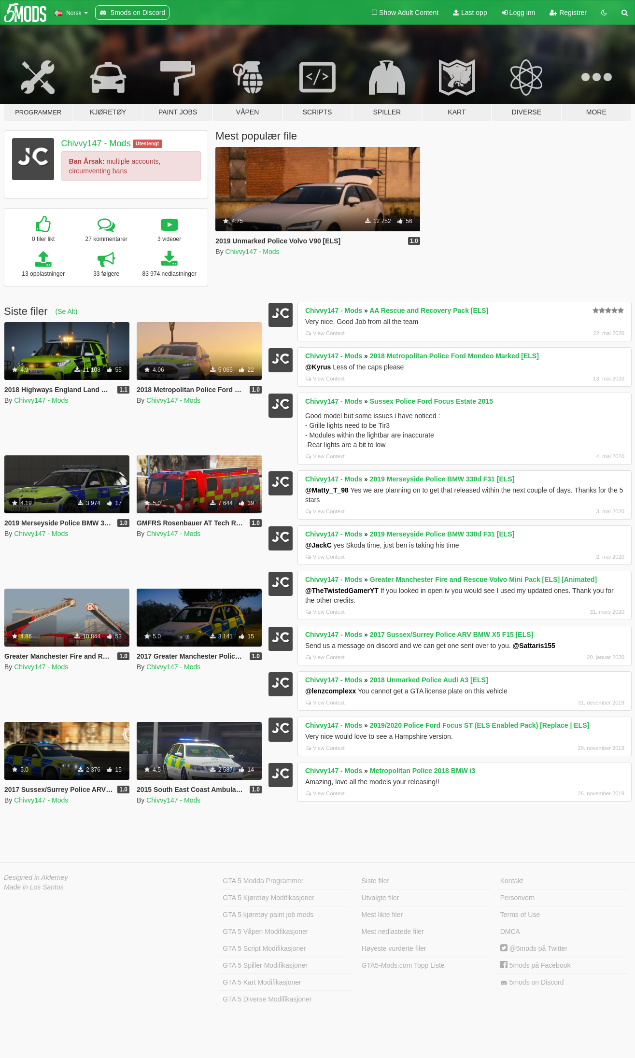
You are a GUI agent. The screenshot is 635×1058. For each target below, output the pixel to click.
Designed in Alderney (36, 877)
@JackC (318, 545)
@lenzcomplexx (330, 691)
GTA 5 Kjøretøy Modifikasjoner (268, 898)
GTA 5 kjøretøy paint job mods (268, 914)
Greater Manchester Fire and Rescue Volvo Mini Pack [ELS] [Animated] (483, 579)
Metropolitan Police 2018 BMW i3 (423, 771)
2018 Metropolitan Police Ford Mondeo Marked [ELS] (454, 356)
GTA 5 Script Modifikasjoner (264, 948)
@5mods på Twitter (533, 948)
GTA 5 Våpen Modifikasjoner (265, 931)
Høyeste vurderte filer (394, 948)
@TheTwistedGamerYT (342, 590)
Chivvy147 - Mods (96, 143)
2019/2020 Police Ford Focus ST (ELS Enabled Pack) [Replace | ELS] (479, 725)
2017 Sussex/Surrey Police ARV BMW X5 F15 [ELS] (451, 634)
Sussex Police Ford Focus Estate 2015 (431, 401)
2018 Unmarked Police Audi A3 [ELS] (429, 680)
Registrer (568, 12)
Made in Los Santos (34, 887)
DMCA (510, 931)
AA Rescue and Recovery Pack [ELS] (428, 310)
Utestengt (147, 143)
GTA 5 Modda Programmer (263, 881)
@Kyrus (318, 367)
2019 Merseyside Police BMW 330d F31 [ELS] (442, 479)
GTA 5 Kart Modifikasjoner (262, 982)
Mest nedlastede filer (393, 931)
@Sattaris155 (534, 645)
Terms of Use (520, 914)
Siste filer (376, 881)
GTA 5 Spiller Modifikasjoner (265, 965)
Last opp (470, 12)
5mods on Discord (532, 982)
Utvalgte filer (380, 898)
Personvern (517, 898)
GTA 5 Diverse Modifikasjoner (267, 999)
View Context (325, 333)
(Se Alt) (66, 311)
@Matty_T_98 (327, 490)
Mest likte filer (382, 914)
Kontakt (511, 881)
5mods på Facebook (535, 965)
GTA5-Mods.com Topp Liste (403, 965)
